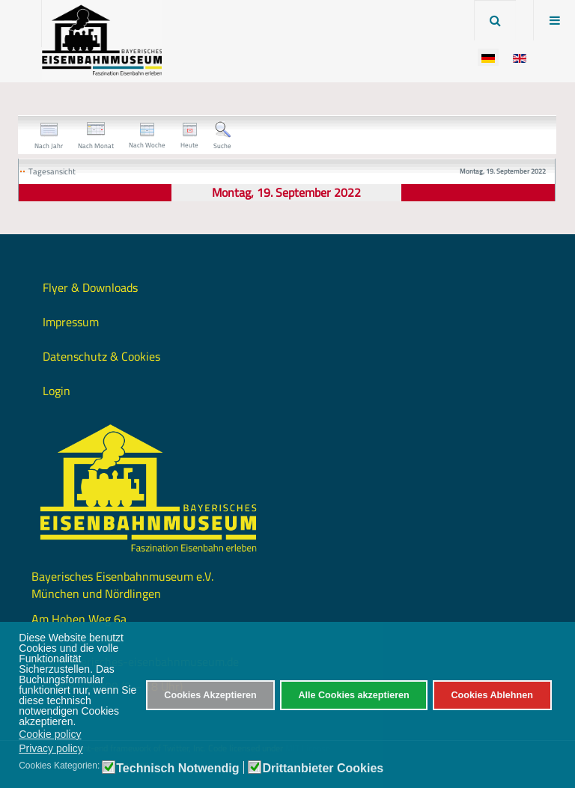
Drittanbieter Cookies (322, 768)
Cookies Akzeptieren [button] (210, 695)
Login (56, 390)
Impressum (71, 322)
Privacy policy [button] (51, 748)
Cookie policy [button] (50, 734)
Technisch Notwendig (177, 768)
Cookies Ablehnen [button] (491, 695)
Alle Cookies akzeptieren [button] (353, 695)
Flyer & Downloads (90, 287)
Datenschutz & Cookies (101, 356)
